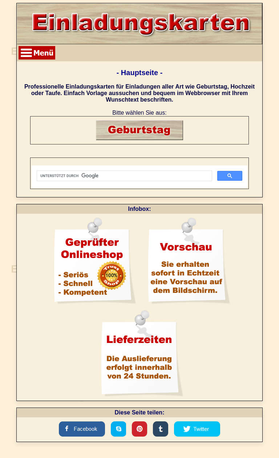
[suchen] (123, 176)
